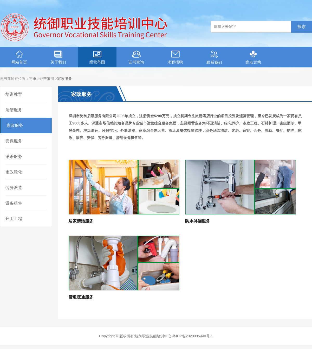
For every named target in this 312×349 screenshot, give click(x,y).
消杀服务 (13, 156)
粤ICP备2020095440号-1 (192, 336)
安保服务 (13, 141)
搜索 (301, 26)
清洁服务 (13, 110)
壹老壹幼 (253, 57)
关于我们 (58, 57)
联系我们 (214, 58)
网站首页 (19, 57)
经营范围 (97, 57)
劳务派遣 (13, 187)
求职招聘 (175, 57)
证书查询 (136, 57)
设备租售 (13, 203)
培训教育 (13, 94)
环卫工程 (13, 219)
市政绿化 (13, 172)
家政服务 (64, 78)
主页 (32, 78)
